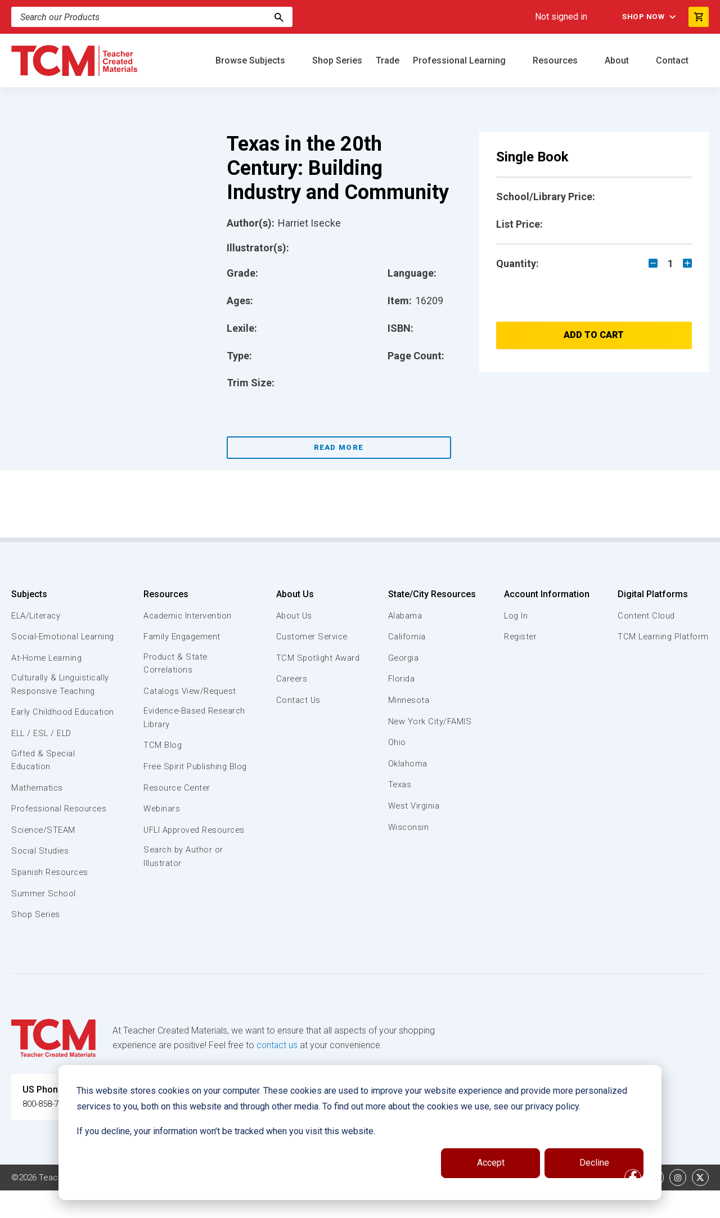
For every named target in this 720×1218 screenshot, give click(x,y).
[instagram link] (677, 1205)
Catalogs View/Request (190, 692)
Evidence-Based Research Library (177, 719)
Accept (491, 1162)
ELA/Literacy (36, 616)
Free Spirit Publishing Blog (186, 774)
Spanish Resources (51, 900)
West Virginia (414, 806)
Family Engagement (182, 636)
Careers (290, 679)
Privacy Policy (448, 1205)
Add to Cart (594, 335)
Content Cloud (645, 616)
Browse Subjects (251, 60)
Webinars (162, 823)
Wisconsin (408, 827)
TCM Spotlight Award (317, 658)
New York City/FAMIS (430, 721)
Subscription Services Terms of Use (339, 1205)
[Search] (279, 17)
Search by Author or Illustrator (183, 885)
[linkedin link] (655, 1205)
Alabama (405, 616)
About (618, 60)
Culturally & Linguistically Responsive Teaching (61, 698)
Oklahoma (407, 764)
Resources (556, 60)
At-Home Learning (47, 671)
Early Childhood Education (42, 732)
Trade (387, 60)
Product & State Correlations (176, 664)
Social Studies (40, 879)
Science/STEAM (44, 857)
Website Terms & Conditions (202, 1205)
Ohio (397, 742)
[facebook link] (632, 1205)
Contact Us (297, 700)
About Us (293, 594)
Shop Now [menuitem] (641, 16)
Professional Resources (60, 836)
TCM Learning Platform (662, 636)
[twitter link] (700, 1205)
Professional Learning (460, 60)
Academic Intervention (189, 616)
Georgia (404, 658)
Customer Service (311, 636)
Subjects (29, 594)
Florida (401, 679)
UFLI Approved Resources (172, 851)
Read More (339, 447)
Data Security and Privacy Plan (544, 1205)
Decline (594, 1162)
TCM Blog (162, 747)
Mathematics (37, 815)
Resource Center (178, 802)
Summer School (44, 921)
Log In (515, 616)
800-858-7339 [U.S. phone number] (50, 1131)
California (406, 636)
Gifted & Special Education (44, 787)
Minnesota (409, 700)
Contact (673, 60)
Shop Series (337, 60)
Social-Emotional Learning (45, 643)
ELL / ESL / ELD (42, 760)
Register (520, 636)
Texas (400, 784)
